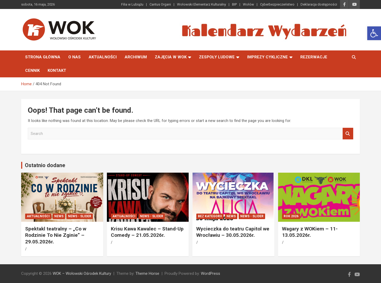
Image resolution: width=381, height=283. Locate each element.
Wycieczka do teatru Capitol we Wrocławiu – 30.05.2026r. (232, 232)
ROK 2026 (291, 216)
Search (348, 134)
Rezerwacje (313, 57)
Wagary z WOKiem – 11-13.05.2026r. (310, 232)
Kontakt (57, 70)
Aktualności (103, 57)
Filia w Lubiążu (132, 4)
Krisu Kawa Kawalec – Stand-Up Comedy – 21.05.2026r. (147, 232)
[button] (374, 33)
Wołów (248, 4)
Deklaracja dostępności (319, 4)
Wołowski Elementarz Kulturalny (201, 4)
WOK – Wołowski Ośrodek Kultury (82, 273)
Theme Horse (147, 273)
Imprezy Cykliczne (267, 57)
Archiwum (136, 57)
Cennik (32, 70)
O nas (74, 57)
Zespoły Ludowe (217, 57)
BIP (234, 4)
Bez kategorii (210, 216)
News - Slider (79, 216)
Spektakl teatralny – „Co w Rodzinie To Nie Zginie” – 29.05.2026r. (55, 235)
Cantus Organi (160, 4)
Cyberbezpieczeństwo (277, 4)
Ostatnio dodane (45, 165)
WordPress (210, 273)
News (59, 216)
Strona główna (42, 57)
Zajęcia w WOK (171, 57)
